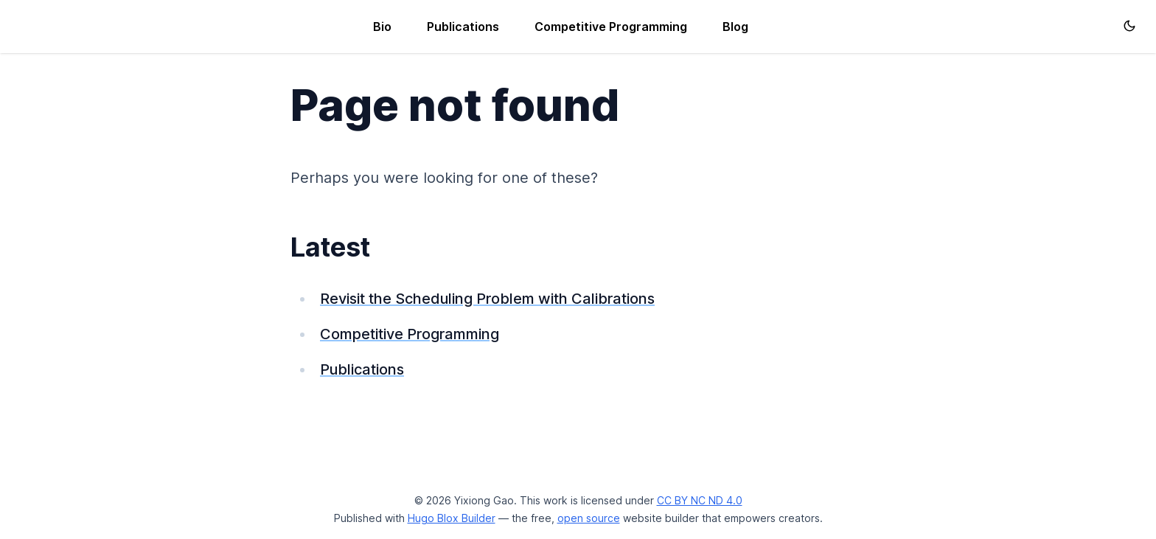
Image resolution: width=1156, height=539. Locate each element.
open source (588, 518)
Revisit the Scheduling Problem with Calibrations (487, 298)
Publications (463, 26)
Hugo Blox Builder (451, 518)
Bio (382, 26)
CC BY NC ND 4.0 (699, 500)
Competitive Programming (611, 26)
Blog (735, 26)
